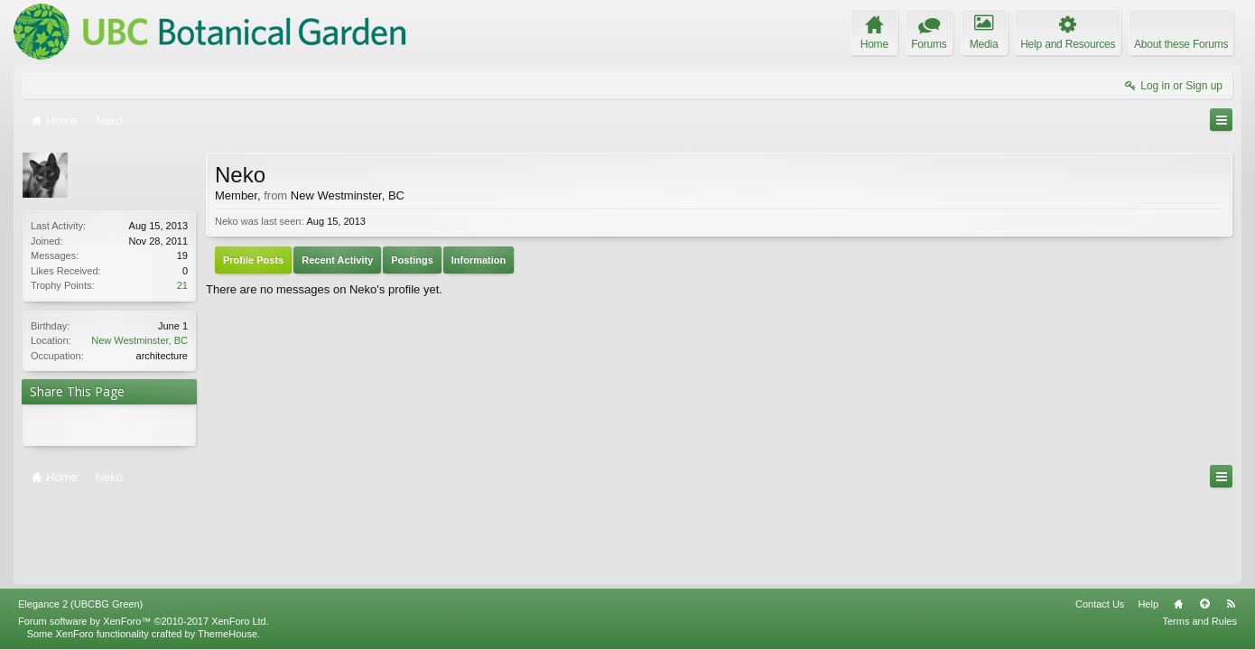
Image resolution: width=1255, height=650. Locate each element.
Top (1204, 520)
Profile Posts (253, 260)
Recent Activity (337, 260)
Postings (411, 260)
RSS (1230, 520)
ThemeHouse (227, 549)
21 (182, 285)
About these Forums (1181, 44)
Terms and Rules (1199, 537)
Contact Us (1099, 520)
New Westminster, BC (139, 340)
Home (1178, 520)
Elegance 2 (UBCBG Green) (80, 520)
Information (479, 260)
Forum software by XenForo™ (143, 537)
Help (1148, 520)
